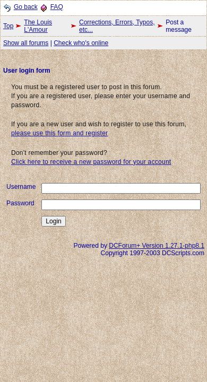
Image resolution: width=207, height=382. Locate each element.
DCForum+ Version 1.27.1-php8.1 (156, 245)
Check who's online (81, 43)
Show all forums (25, 43)
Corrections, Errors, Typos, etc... (117, 26)
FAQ (56, 7)
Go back (26, 7)
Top (8, 26)
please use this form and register (59, 133)
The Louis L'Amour (38, 26)
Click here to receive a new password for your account (91, 162)
